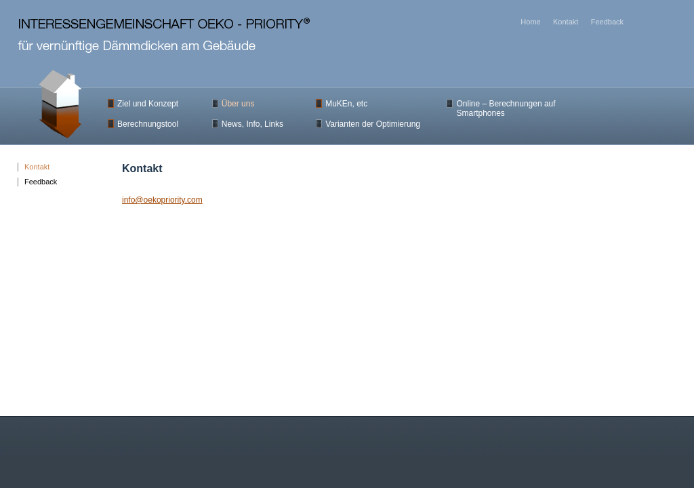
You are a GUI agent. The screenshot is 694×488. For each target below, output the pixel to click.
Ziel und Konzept (147, 103)
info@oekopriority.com (162, 200)
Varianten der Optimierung (372, 124)
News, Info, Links (252, 124)
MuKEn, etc (346, 103)
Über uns (238, 103)
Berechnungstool (147, 124)
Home (530, 22)
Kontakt (36, 167)
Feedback (40, 182)
